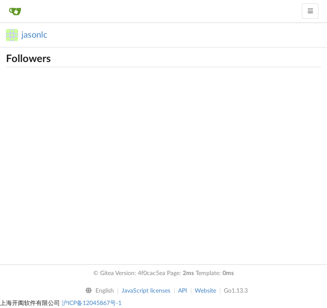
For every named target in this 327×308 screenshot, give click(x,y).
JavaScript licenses (146, 291)
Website (205, 291)
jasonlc (34, 35)
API (182, 291)
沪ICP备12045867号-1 (92, 303)
